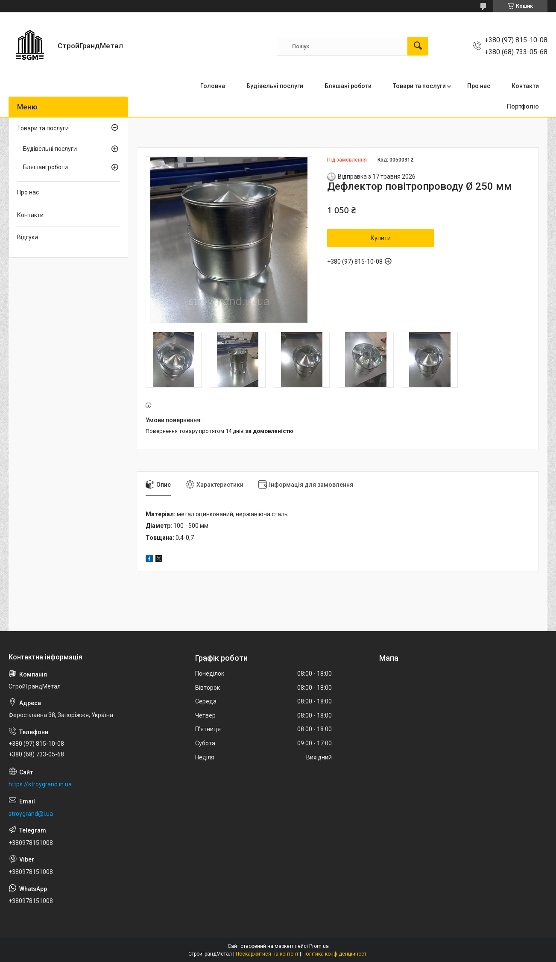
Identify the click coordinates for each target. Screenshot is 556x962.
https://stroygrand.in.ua (40, 784)
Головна (212, 85)
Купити (381, 238)
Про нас (478, 85)
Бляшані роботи (348, 85)
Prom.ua (319, 946)
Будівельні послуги (274, 85)
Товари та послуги (419, 85)
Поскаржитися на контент (267, 954)
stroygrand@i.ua (31, 813)
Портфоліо (523, 106)
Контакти (525, 85)
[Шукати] (417, 46)
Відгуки (27, 237)
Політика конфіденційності (335, 954)
